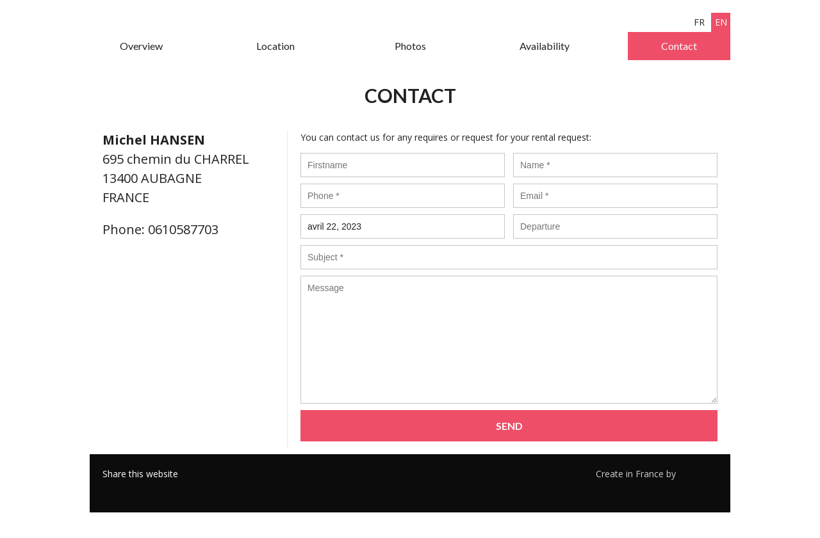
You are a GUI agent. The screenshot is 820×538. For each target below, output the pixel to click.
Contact (679, 46)
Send (509, 426)
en (721, 22)
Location (275, 46)
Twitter (131, 490)
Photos (410, 46)
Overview (141, 46)
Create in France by (657, 473)
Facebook (112, 490)
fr (699, 22)
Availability (545, 46)
